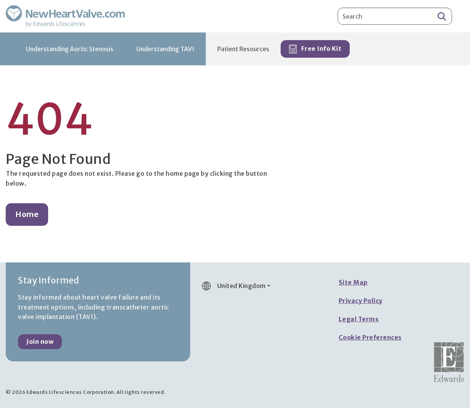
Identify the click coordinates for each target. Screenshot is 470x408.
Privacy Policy (361, 300)
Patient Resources (243, 49)
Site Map (353, 282)
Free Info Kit (315, 49)
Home (27, 214)
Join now (39, 341)
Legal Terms (359, 319)
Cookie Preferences (370, 337)
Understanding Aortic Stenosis (69, 49)
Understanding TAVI (165, 49)
